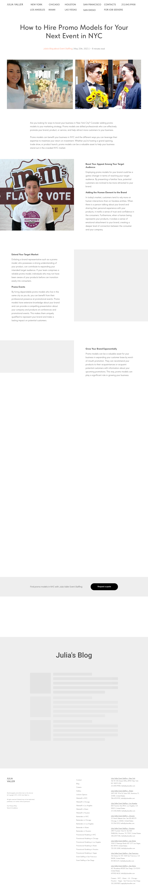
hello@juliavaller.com (128, 786)
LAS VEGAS (71, 9)
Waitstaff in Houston (83, 813)
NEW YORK (36, 4)
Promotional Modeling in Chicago (87, 838)
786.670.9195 (115, 798)
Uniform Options (81, 794)
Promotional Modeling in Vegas (86, 853)
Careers (79, 787)
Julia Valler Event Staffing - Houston (123, 828)
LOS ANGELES (37, 9)
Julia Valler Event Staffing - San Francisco (124, 853)
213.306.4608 (116, 811)
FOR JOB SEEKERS (113, 9)
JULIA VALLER (15, 4)
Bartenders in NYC (82, 816)
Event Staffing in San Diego (85, 860)
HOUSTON (70, 4)
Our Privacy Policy (12, 806)
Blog (77, 784)
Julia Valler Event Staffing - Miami (122, 791)
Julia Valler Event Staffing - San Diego (123, 866)
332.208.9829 (115, 883)
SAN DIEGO (89, 10)
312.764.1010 (115, 823)
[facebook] (8, 787)
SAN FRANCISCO (92, 4)
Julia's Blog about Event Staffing (57, 48)
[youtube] (16, 787)
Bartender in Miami (82, 827)
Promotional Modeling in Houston (87, 849)
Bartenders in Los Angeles (85, 824)
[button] (104, 586)
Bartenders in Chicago (83, 820)
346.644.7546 (115, 836)
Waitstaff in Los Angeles (84, 805)
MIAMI (52, 9)
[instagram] (12, 787)
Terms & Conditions (12, 808)
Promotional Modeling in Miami (86, 846)
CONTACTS (110, 4)
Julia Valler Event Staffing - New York (123, 778)
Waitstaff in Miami (82, 809)
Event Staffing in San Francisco (86, 857)
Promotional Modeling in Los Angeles (88, 842)
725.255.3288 (115, 848)
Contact (79, 780)
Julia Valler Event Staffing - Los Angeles (124, 803)
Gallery (78, 791)
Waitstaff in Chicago (83, 802)
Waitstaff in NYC (81, 798)
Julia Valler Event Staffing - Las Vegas (123, 841)
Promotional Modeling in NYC (86, 835)
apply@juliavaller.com (128, 883)
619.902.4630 (115, 873)
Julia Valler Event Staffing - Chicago (123, 816)
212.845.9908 (128, 4)
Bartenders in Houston (83, 831)
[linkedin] (19, 787)
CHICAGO (54, 4)
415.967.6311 (115, 861)
